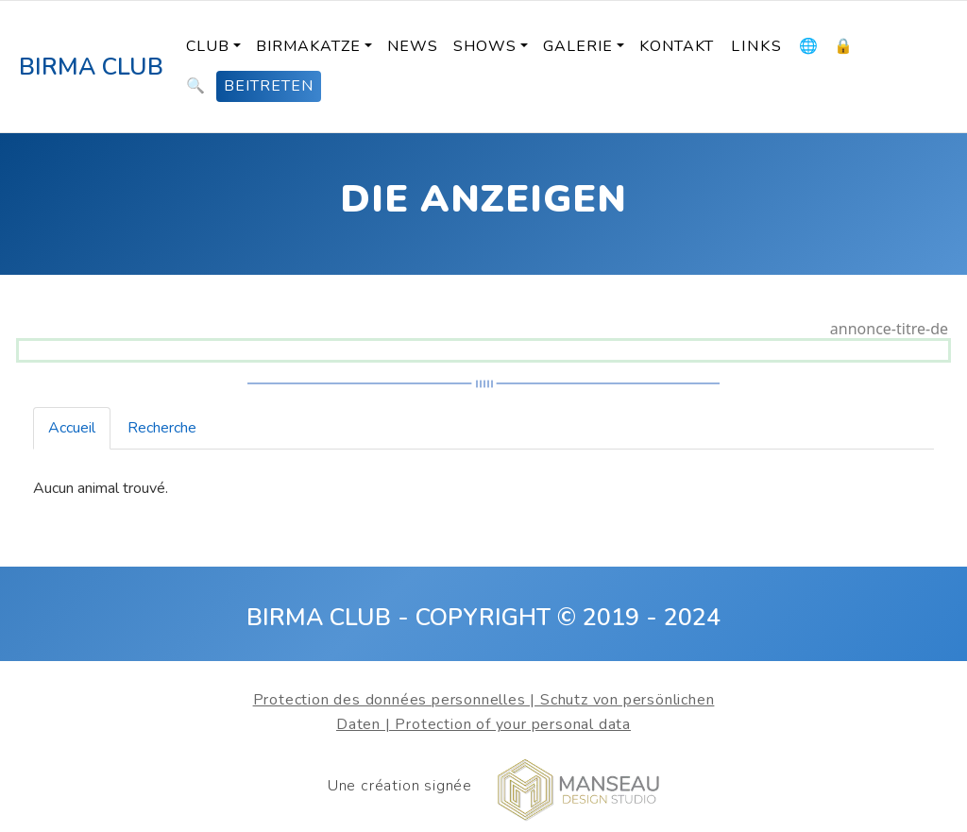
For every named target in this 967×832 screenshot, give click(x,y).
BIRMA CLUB (91, 67)
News (412, 46)
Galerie (578, 46)
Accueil (71, 427)
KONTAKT (676, 46)
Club (207, 46)
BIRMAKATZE (308, 46)
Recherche (161, 427)
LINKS (757, 46)
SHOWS (485, 46)
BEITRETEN (269, 86)
